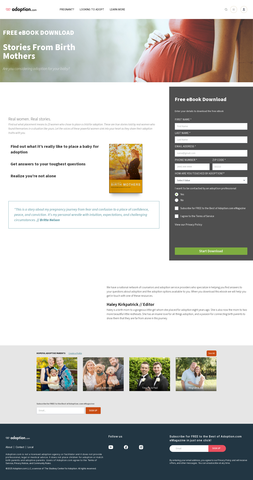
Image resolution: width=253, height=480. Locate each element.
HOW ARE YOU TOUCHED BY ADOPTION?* (200, 173)
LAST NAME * (182, 133)
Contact (20, 447)
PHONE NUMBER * (186, 160)
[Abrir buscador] (226, 9)
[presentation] (201, 236)
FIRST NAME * (183, 119)
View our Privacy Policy (188, 225)
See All (211, 353)
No (182, 200)
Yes (182, 194)
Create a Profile (75, 353)
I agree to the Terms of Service (197, 216)
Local (30, 447)
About (9, 447)
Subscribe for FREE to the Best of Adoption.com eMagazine (213, 208)
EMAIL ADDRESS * (185, 146)
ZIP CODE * (219, 160)
